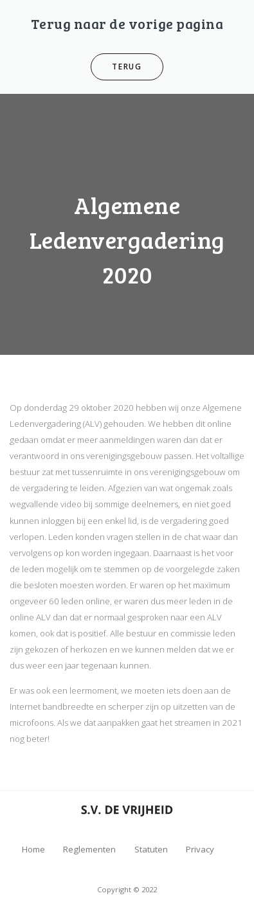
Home (33, 849)
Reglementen (89, 849)
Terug (127, 66)
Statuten (151, 849)
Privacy (200, 849)
